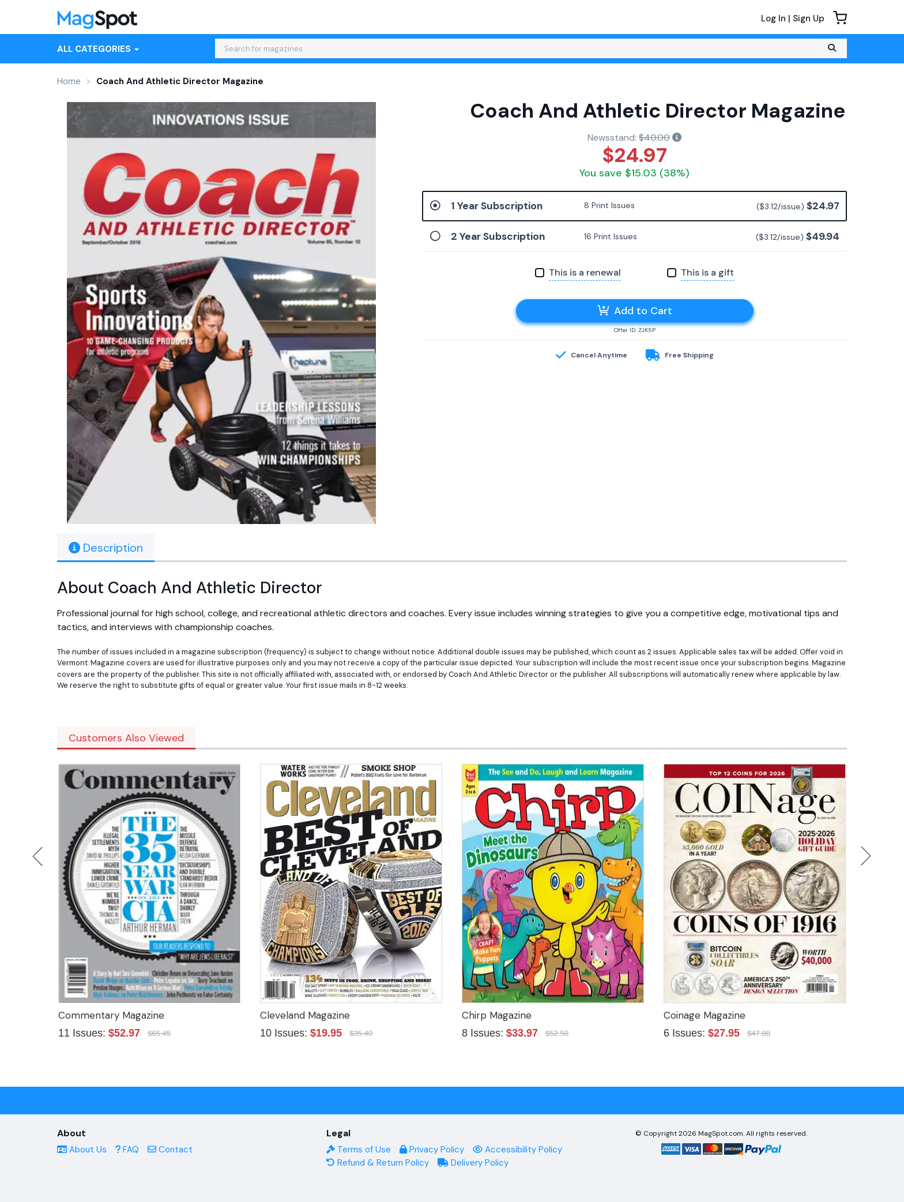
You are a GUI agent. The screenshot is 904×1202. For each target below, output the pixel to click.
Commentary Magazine (111, 1015)
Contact (170, 1149)
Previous (38, 856)
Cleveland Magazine (305, 1015)
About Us (82, 1149)
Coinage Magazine (704, 1015)
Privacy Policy (432, 1149)
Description (106, 547)
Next (866, 856)
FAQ (127, 1149)
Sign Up (808, 18)
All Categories (98, 49)
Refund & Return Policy (377, 1163)
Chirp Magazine (497, 1015)
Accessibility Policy (517, 1149)
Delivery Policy (473, 1163)
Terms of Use (358, 1149)
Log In (773, 18)
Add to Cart (634, 311)
